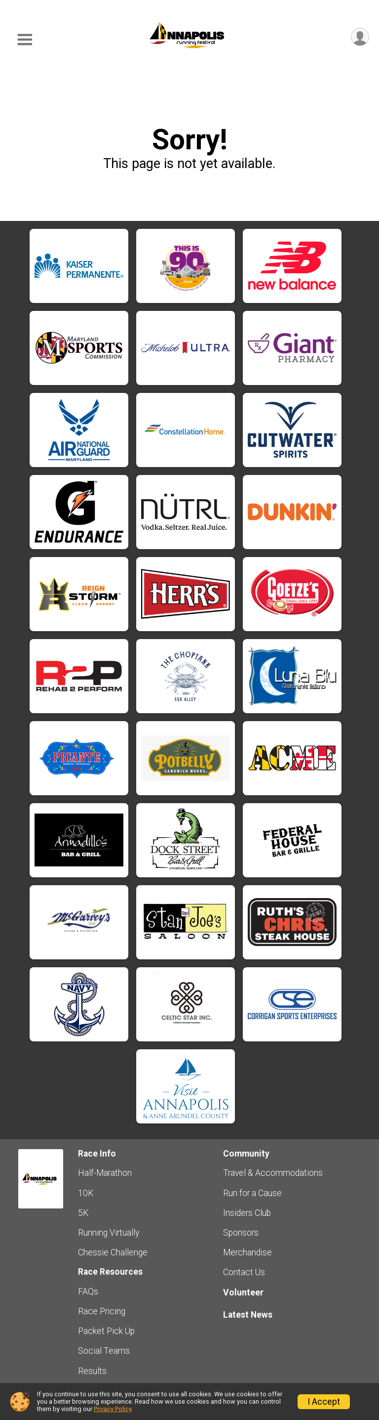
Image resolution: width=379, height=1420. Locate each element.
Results (92, 1371)
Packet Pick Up (106, 1331)
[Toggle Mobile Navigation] (25, 40)
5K (83, 1213)
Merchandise (247, 1252)
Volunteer (243, 1292)
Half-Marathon (105, 1173)
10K (85, 1193)
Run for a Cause (252, 1193)
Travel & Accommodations (273, 1173)
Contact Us (244, 1272)
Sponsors (241, 1233)
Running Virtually (108, 1233)
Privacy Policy (112, 1409)
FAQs (88, 1291)
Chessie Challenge (113, 1252)
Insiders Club (247, 1213)
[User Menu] (360, 37)
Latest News (247, 1315)
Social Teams (104, 1351)
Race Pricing (101, 1311)
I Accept (323, 1402)
